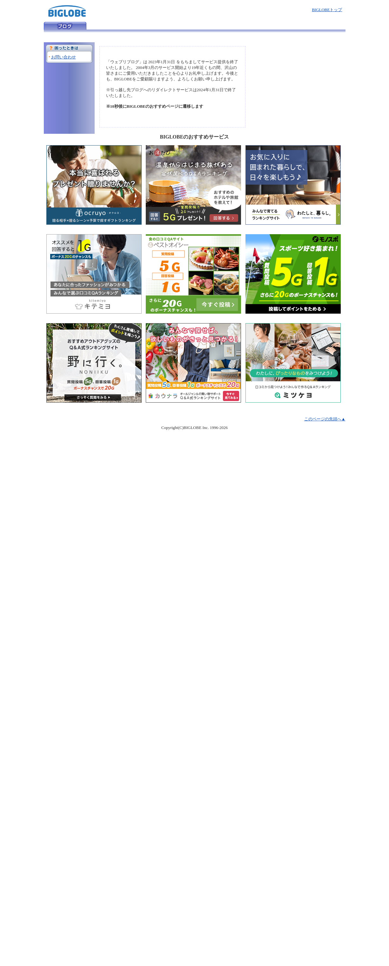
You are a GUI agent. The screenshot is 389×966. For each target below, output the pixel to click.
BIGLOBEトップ (327, 9)
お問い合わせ (63, 57)
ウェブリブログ (65, 26)
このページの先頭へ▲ (324, 419)
